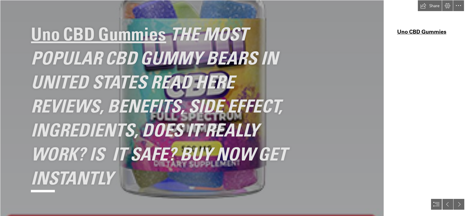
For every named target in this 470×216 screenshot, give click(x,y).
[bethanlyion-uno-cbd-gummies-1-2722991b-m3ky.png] (192, 108)
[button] (430, 5)
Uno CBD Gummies (98, 34)
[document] (235, 108)
